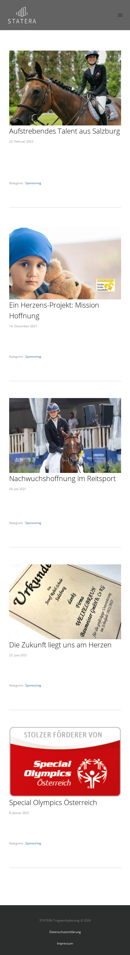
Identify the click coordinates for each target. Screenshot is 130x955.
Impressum (65, 943)
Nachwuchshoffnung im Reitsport (62, 478)
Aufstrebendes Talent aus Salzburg (64, 131)
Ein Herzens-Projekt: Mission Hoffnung (54, 310)
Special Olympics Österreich (53, 802)
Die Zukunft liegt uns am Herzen (60, 644)
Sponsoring (32, 183)
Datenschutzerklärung (65, 932)
